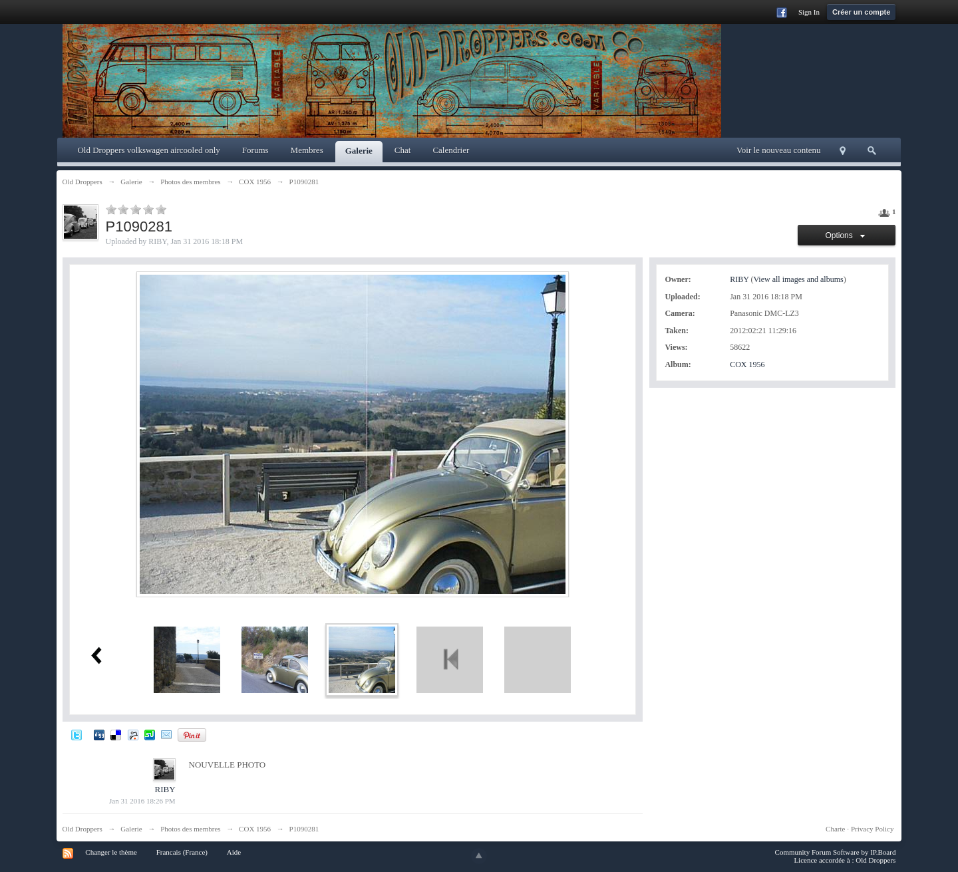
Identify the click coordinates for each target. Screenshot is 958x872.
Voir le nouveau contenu (778, 150)
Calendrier (450, 150)
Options (846, 235)
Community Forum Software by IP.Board (835, 852)
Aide (234, 852)
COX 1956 (747, 364)
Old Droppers (82, 829)
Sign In (809, 12)
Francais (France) (182, 852)
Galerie (359, 151)
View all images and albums (798, 279)
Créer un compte (861, 12)
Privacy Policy (872, 829)
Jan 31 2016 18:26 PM (142, 801)
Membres (307, 150)
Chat (403, 150)
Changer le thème (111, 852)
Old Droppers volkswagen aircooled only (148, 150)
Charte (835, 829)
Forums (255, 150)
